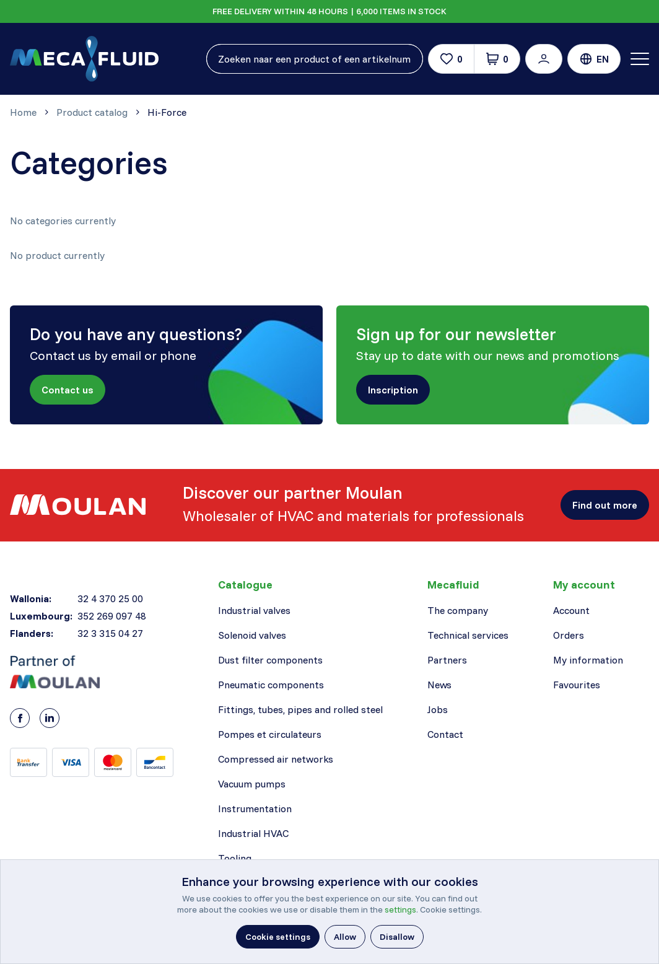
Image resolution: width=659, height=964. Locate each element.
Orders (568, 635)
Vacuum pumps (252, 784)
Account (571, 610)
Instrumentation (255, 808)
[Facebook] (20, 718)
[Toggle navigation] (640, 59)
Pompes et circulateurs (269, 734)
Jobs (437, 709)
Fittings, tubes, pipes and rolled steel (300, 709)
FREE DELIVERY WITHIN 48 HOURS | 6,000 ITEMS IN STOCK (329, 11)
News (439, 684)
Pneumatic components (271, 684)
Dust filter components (270, 660)
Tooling (234, 858)
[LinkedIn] (49, 718)
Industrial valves (254, 610)
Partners (447, 660)
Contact (445, 734)
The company (457, 610)
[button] (543, 59)
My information (588, 660)
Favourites (576, 684)
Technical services (467, 635)
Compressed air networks (275, 759)
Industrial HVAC (253, 833)
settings (400, 909)
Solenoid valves (252, 635)
